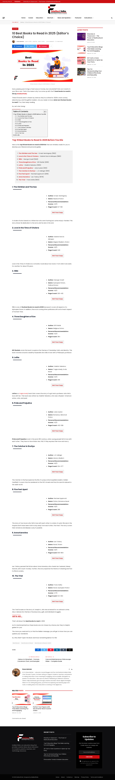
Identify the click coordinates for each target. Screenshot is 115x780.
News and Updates (64, 18)
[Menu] (4, 18)
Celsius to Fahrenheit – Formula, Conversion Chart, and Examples (28, 660)
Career (30, 18)
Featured (78, 18)
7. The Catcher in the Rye (24, 127)
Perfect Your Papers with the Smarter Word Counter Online (42, 708)
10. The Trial (20, 133)
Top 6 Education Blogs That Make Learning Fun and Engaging (20, 708)
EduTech (50, 18)
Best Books (16, 643)
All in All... (17, 135)
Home (23, 18)
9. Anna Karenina (21, 131)
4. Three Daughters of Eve (24, 122)
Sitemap (76, 777)
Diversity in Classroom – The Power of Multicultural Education (42, 1)
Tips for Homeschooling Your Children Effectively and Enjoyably (94, 72)
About (63, 777)
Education (39, 18)
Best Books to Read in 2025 (43, 643)
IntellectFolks (22, 94)
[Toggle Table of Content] (44, 111)
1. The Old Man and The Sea (24, 116)
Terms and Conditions (97, 777)
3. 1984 (19, 120)
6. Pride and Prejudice (23, 125)
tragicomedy (23, 393)
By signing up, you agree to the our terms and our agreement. (89, 763)
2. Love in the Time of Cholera (25, 118)
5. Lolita (19, 124)
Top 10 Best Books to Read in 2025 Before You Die (30, 114)
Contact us (69, 777)
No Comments (50, 41)
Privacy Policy (94, 763)
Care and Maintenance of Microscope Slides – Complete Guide (58, 660)
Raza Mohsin (20, 41)
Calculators (88, 18)
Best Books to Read (27, 643)
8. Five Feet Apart (22, 129)
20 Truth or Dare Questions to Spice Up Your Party (95, 60)
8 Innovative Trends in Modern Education (56, 759)
